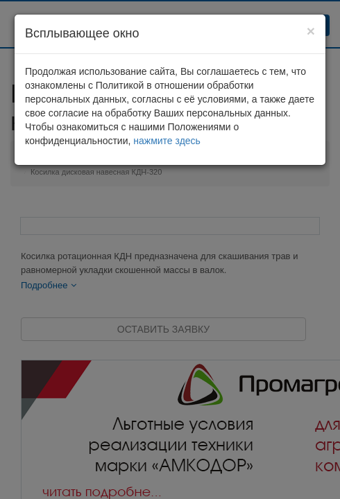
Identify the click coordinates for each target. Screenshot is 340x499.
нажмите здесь (167, 140)
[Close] (311, 31)
